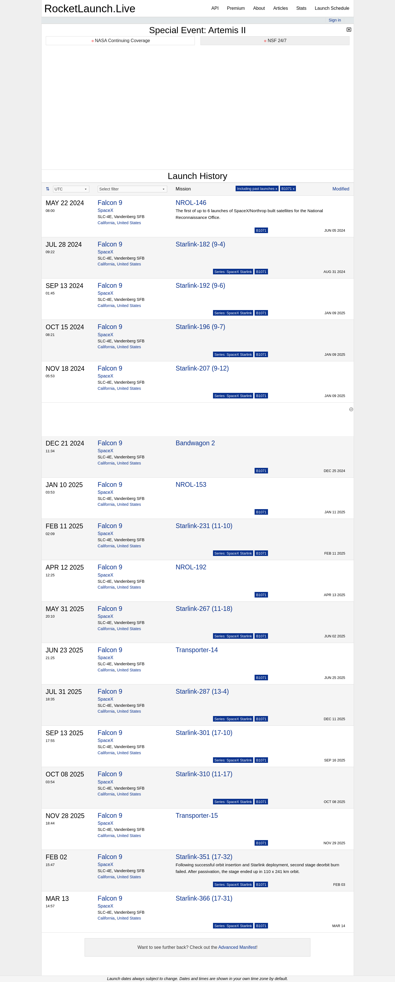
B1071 (261, 230)
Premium (236, 8)
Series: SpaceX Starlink (233, 272)
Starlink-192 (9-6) (200, 285)
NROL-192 (191, 564)
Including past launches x (257, 189)
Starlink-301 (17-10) (204, 730)
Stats (301, 8)
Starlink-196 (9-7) (200, 326)
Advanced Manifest (237, 944)
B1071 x (288, 189)
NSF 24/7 (275, 40)
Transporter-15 (197, 812)
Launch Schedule (332, 8)
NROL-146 (191, 202)
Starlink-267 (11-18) (204, 605)
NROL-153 (191, 481)
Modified (340, 189)
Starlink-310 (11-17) (204, 771)
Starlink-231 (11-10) (204, 523)
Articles (280, 8)
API (215, 8)
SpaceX (105, 210)
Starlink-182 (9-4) (200, 244)
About (259, 8)
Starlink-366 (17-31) (204, 895)
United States (129, 223)
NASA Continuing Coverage (121, 40)
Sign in (335, 20)
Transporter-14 (197, 647)
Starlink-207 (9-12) (202, 368)
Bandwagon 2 (195, 440)
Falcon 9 (110, 202)
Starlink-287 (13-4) (202, 688)
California (106, 223)
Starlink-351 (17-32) (204, 854)
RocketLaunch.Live (90, 8)
